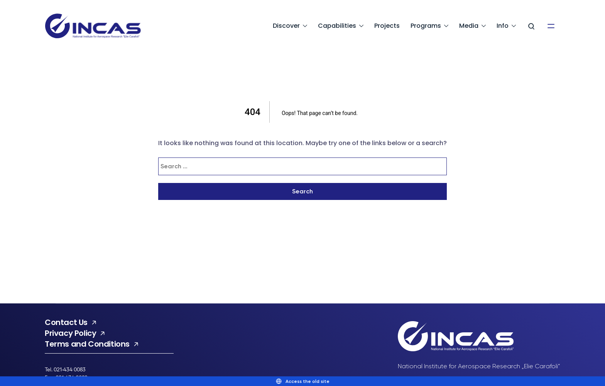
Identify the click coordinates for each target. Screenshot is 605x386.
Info (503, 25)
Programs (426, 25)
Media (468, 25)
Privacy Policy (70, 333)
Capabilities (337, 25)
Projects (387, 25)
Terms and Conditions (87, 344)
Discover (286, 25)
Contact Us (66, 322)
